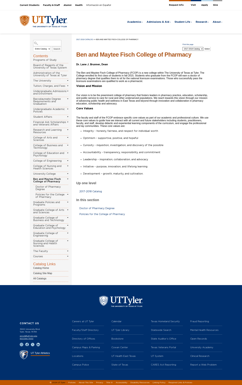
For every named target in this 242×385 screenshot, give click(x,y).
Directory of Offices (83, 339)
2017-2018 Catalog (84, 39)
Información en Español (98, 5)
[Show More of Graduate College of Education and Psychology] (67, 225)
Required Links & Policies (180, 382)
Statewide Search (161, 330)
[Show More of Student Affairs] (67, 116)
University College (44, 174)
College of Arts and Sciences (45, 138)
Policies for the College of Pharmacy (50, 195)
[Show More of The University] (67, 80)
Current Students (29, 5)
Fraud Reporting (199, 321)
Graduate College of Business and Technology (48, 219)
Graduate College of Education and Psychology (49, 226)
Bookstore (117, 339)
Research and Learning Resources (47, 131)
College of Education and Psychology (48, 154)
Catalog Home (41, 268)
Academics (134, 22)
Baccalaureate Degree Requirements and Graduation (47, 101)
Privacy (99, 382)
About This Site (86, 382)
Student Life (182, 22)
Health (79, 5)
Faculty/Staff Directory (85, 330)
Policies (72, 382)
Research (201, 22)
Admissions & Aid (158, 22)
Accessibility (121, 382)
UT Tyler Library (120, 330)
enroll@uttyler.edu (28, 336)
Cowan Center (119, 347)
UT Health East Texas (123, 356)
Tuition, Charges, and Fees (49, 86)
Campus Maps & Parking (86, 347)
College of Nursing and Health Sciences (47, 167)
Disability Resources (140, 382)
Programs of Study (44, 60)
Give (215, 5)
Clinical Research (199, 356)
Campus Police (80, 364)
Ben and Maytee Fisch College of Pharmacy (47, 180)
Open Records (198, 339)
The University (42, 81)
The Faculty (40, 251)
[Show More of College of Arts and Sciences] (67, 137)
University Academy (201, 347)
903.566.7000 (26, 339)
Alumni (67, 5)
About (217, 22)
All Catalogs (39, 278)
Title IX (109, 382)
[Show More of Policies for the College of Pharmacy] (67, 194)
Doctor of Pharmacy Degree (48, 188)
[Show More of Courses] (67, 256)
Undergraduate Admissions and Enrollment (50, 92)
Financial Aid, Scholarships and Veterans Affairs (49, 123)
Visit (193, 5)
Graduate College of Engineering (45, 234)
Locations (77, 356)
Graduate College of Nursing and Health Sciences (45, 243)
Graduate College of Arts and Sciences (48, 211)
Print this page (188, 44)
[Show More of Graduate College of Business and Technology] (67, 217)
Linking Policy (159, 382)
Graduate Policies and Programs (46, 203)
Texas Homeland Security (165, 321)
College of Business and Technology (48, 146)
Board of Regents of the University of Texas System (50, 66)
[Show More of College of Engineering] (67, 160)
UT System (157, 356)
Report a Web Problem (203, 364)
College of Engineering (47, 161)
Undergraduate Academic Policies (49, 110)
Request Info (176, 5)
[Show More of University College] (67, 173)
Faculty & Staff (51, 5)
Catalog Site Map (42, 273)
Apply (204, 5)
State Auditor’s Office (163, 339)
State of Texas (119, 364)
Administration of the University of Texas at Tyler (50, 74)
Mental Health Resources (204, 330)
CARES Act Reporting (163, 364)
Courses (38, 256)
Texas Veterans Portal (163, 347)
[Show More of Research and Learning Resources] (67, 129)
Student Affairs (42, 117)
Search (57, 49)
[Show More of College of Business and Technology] (67, 145)
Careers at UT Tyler (83, 321)
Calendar (116, 321)
